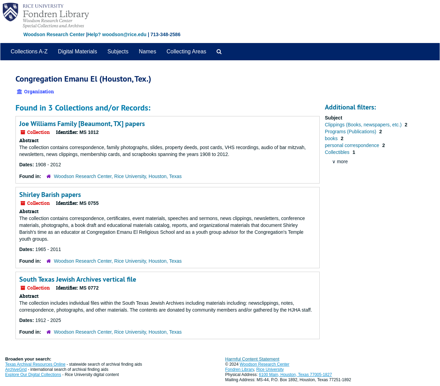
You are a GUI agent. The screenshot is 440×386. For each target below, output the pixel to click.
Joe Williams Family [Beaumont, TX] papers (82, 123)
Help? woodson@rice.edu (116, 34)
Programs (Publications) (351, 131)
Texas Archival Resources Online (35, 364)
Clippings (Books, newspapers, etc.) (364, 124)
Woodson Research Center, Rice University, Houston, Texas (118, 176)
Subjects (117, 51)
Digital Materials (77, 51)
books (332, 138)
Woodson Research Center (54, 34)
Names (147, 51)
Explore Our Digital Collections (33, 374)
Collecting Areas (186, 51)
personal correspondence (353, 145)
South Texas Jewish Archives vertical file (77, 279)
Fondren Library (239, 369)
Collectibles (338, 152)
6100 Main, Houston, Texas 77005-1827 (295, 374)
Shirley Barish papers (50, 194)
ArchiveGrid (16, 369)
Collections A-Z (29, 51)
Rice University (270, 369)
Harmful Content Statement (252, 359)
